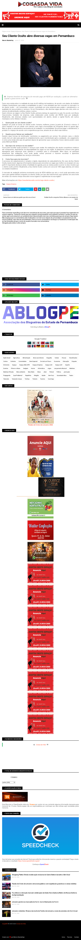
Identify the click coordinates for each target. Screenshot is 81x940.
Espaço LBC (48, 365)
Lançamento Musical (60, 368)
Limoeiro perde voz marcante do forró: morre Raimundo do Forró (35, 902)
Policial (51, 372)
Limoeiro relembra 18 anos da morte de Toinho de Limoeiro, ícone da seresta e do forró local (44, 911)
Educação (66, 361)
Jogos (49, 368)
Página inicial (6, 31)
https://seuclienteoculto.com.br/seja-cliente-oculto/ (36, 180)
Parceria (69, 937)
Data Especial (33, 361)
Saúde (43, 375)
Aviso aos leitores (38, 358)
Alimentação (26, 358)
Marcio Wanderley (7, 40)
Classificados (73, 358)
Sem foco (51, 375)
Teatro (71, 375)
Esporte (67, 365)
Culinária (13, 361)
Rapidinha (28, 375)
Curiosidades (22, 361)
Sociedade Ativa (61, 375)
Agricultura (16, 358)
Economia (57, 361)
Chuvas (64, 358)
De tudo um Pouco (45, 361)
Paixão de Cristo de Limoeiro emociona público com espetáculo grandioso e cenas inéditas (44, 884)
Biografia (49, 358)
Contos (5, 361)
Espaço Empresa (16, 31)
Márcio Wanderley (18, 937)
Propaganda (6, 375)
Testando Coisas (17, 379)
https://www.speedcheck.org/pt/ (29, 861)
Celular (57, 358)
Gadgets (25, 368)
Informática (41, 368)
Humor (33, 368)
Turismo (42, 379)
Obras (39, 372)
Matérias (72, 368)
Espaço (14, 365)
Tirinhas (27, 379)
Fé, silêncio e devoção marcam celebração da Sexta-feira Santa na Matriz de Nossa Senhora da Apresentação (44, 894)
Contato (76, 937)
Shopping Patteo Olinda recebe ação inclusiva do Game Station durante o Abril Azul (41, 875)
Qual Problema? (17, 375)
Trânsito (34, 379)
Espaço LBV (58, 365)
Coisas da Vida (41, 745)
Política (59, 372)
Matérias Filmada (8, 372)
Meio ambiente (20, 372)
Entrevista (6, 365)
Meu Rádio (31, 372)
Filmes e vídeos (15, 368)
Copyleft (4, 924)
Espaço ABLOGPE (24, 365)
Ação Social (6, 358)
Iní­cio (63, 937)
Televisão (6, 379)
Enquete (74, 361)
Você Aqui (51, 379)
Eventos (5, 368)
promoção (67, 372)
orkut (45, 372)
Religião (36, 375)
